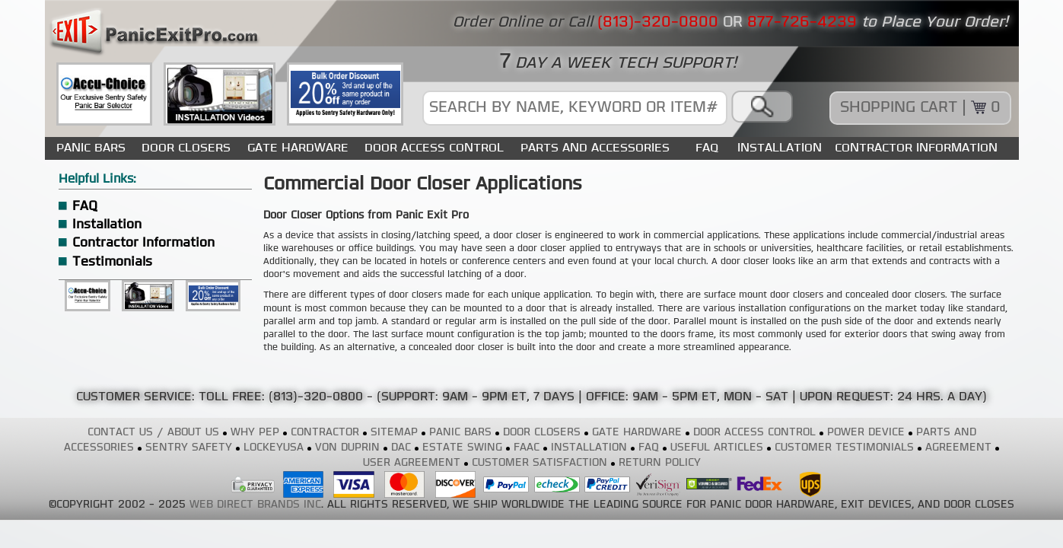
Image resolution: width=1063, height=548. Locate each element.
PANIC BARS (91, 148)
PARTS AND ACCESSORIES (595, 148)
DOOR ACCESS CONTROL (434, 148)
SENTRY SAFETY (188, 448)
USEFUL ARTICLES (716, 448)
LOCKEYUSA (273, 448)
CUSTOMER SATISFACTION (539, 463)
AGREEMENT (958, 448)
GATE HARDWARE (297, 148)
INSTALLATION (779, 148)
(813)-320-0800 (316, 397)
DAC (401, 448)
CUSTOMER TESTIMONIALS (844, 448)
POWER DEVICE (866, 432)
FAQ (706, 148)
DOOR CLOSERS (186, 148)
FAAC (526, 448)
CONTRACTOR (325, 432)
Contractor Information (143, 243)
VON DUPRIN (347, 448)
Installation (107, 224)
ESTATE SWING (462, 448)
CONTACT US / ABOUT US (153, 432)
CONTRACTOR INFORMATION (916, 148)
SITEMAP (394, 432)
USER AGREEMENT (411, 463)
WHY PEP (255, 432)
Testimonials (112, 262)
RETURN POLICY (660, 463)
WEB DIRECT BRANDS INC (255, 505)
